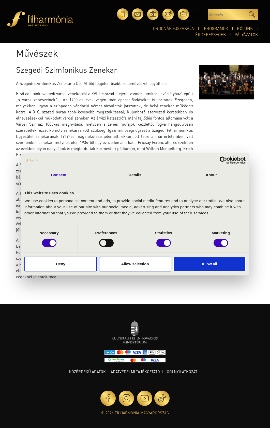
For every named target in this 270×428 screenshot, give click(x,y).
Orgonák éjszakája (173, 28)
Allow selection (135, 264)
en (198, 14)
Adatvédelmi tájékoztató (135, 371)
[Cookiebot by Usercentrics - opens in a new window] (223, 160)
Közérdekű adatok (87, 371)
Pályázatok (246, 34)
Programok (216, 28)
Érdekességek (210, 34)
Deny (60, 264)
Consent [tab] (59, 175)
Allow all (209, 264)
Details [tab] (135, 175)
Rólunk (245, 28)
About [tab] (211, 175)
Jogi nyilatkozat (181, 371)
